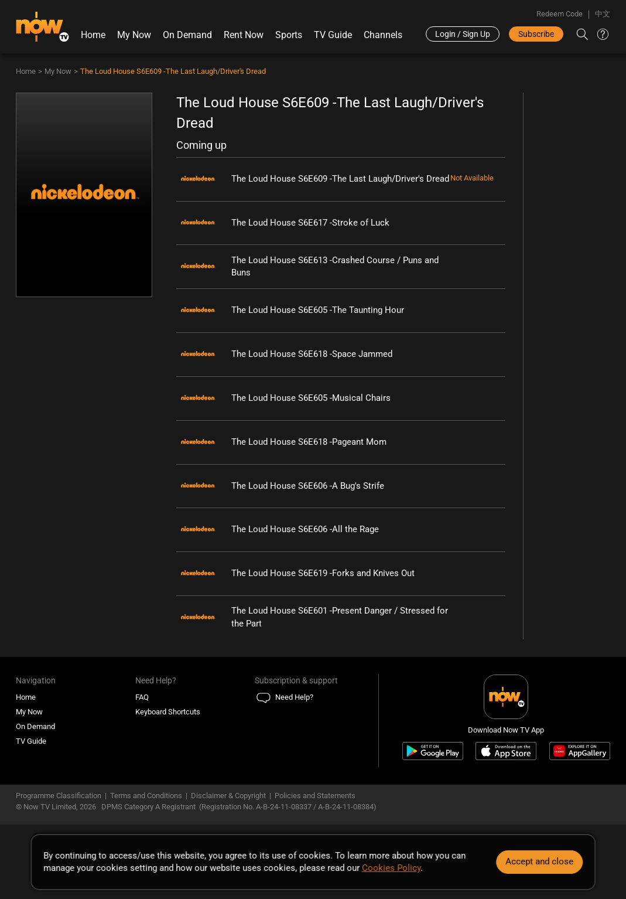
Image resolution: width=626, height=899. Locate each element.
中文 (602, 13)
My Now (134, 34)
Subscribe (536, 34)
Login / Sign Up (462, 34)
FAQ (142, 697)
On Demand (187, 34)
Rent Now (244, 34)
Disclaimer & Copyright (228, 795)
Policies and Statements (315, 795)
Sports (288, 34)
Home (93, 34)
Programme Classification (58, 795)
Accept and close (539, 861)
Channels (383, 34)
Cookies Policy (391, 868)
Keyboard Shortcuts (167, 711)
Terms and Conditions (146, 795)
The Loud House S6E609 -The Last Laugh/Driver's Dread (173, 71)
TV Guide (333, 34)
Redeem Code (559, 13)
